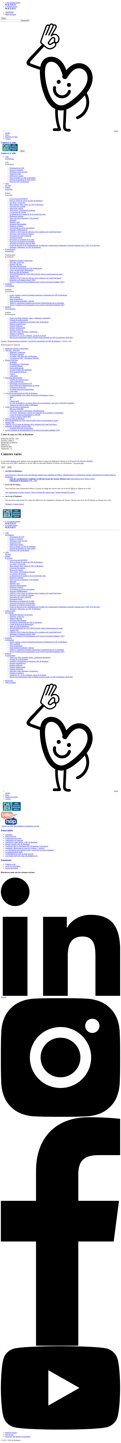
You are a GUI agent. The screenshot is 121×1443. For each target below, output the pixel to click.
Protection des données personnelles (17, 1436)
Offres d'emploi (10, 14)
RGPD (89, 461)
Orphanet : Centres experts (14, 504)
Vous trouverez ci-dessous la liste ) (60, 474)
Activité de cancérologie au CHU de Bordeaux (44, 341)
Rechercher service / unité (10, 438)
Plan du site (9, 1435)
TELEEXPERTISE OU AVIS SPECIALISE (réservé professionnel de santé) (31, 420)
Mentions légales (11, 1433)
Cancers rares (36, 341)
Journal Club (9, 422)
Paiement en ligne (11, 137)
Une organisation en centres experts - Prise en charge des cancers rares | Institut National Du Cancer (40, 492)
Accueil (3, 341)
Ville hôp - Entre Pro (12, 350)
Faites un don (34, 826)
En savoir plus (79, 463)
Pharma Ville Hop (11, 360)
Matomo (14, 461)
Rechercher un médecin (9, 442)
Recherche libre (6, 446)
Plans (7, 135)
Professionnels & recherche (17, 341)
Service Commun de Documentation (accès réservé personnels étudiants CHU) (32, 430)
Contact (8, 139)
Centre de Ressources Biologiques (17, 407)
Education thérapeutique (13, 378)
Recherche (9, 12)
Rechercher (9, 681)
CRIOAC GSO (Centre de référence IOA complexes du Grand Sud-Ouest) (31, 424)
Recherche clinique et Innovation (16, 348)
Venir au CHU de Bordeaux (14, 418)
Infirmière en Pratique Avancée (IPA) (18, 426)
